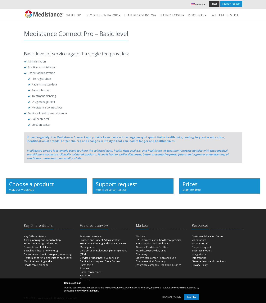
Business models (202, 250)
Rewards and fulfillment (38, 247)
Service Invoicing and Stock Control (100, 261)
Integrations (199, 254)
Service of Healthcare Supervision (99, 257)
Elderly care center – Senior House (156, 257)
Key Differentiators (35, 236)
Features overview (90, 236)
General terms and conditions (209, 261)
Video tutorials (200, 243)
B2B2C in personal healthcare (153, 243)
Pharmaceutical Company (151, 261)
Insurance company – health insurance (158, 265)
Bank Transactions (90, 272)
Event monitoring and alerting (41, 243)
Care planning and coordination (42, 240)
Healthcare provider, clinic (151, 250)
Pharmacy (142, 254)
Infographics (199, 257)
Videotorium (199, 240)
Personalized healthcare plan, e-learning (47, 254)
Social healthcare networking (41, 250)
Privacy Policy (200, 265)
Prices (214, 3)
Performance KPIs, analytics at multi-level (48, 257)
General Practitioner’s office (152, 247)
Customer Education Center (208, 236)
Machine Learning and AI (38, 261)
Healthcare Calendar (36, 265)
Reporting (85, 275)
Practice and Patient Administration (100, 240)
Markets (141, 236)
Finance (84, 268)
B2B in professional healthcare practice (159, 240)
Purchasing (86, 265)
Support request (231, 3)
